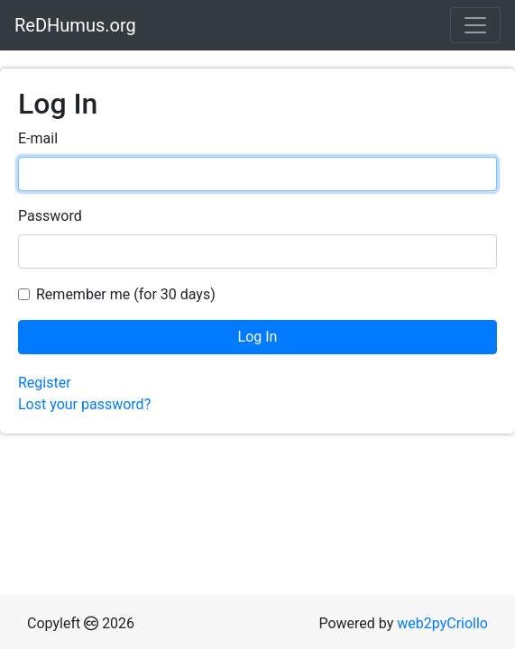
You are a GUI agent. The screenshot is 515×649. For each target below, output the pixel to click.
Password (50, 215)
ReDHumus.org (75, 25)
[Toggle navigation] (475, 25)
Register (44, 382)
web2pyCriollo (442, 623)
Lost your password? (84, 404)
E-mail (38, 138)
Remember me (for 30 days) (126, 294)
